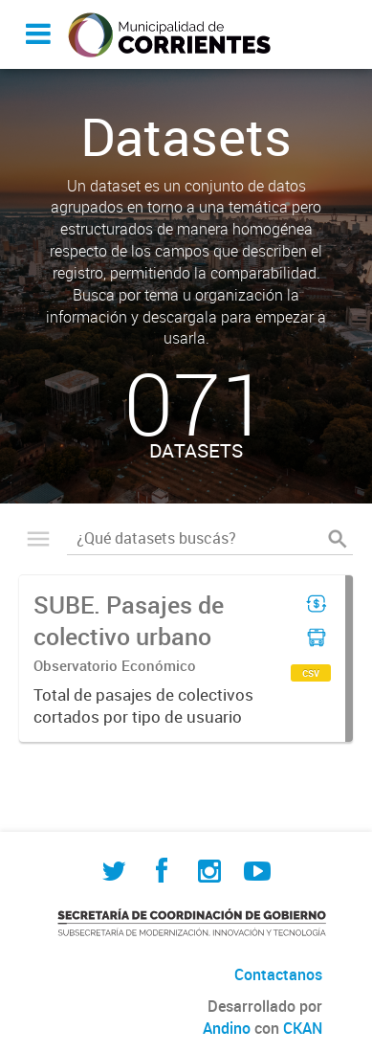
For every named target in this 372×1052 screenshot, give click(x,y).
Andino (227, 1028)
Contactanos (278, 974)
